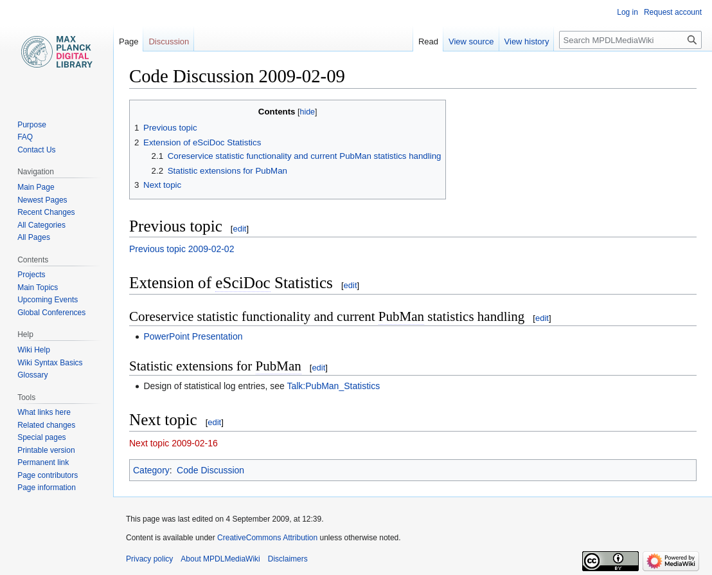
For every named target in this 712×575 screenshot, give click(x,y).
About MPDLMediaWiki (220, 558)
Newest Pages (42, 200)
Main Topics (37, 287)
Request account (673, 12)
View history (526, 41)
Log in (627, 12)
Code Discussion (210, 470)
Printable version (46, 450)
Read (428, 41)
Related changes (46, 425)
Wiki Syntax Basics (49, 362)
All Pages (33, 237)
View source (471, 41)
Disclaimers (288, 558)
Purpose (31, 124)
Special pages (41, 437)
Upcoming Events (47, 299)
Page (128, 41)
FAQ (25, 136)
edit (239, 228)
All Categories (41, 225)
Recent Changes (46, 212)
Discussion (168, 41)
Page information (46, 487)
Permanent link (43, 462)
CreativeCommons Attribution (267, 537)
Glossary (32, 374)
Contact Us (36, 149)
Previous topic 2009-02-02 (181, 249)
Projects (31, 274)
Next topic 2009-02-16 (173, 443)
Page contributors (47, 475)
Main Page (35, 187)
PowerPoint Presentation (192, 336)
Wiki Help (33, 349)
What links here (44, 412)
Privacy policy (149, 558)
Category (151, 470)
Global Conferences (51, 312)
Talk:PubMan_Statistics (333, 386)
